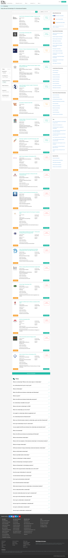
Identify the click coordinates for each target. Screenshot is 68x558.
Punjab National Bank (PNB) (59, 22)
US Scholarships (15, 520)
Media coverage (15, 543)
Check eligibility (46, 28)
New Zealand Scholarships (57, 85)
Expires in (46, 18)
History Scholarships (56, 112)
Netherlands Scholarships (57, 87)
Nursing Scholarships (56, 97)
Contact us (3, 547)
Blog (26, 3)
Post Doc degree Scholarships (57, 50)
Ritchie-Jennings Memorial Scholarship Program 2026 (29, 266)
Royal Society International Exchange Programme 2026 (29, 16)
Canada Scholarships (56, 79)
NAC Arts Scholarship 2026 (24, 319)
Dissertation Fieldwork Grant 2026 (25, 102)
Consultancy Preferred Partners (26, 545)
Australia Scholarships (16, 525)
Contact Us (33, 3)
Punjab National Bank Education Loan (29, 529)
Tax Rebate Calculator (43, 525)
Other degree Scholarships (57, 63)
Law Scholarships (5, 526)
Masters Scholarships (5, 531)
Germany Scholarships (56, 74)
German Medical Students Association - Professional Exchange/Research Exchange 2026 (29, 232)
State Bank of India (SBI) (58, 15)
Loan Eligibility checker (43, 526)
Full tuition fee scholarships (57, 166)
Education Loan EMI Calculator (44, 520)
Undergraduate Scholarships (6, 529)
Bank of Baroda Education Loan (28, 523)
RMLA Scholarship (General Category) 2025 (27, 336)
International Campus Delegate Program (26, 543)
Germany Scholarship (16, 523)
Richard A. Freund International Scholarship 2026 (28, 192)
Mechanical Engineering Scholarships (58, 101)
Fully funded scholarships (57, 162)
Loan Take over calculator (44, 523)
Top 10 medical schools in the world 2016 (59, 137)
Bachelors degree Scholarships (58, 36)
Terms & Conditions (15, 541)
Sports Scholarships (5, 523)
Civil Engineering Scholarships (57, 99)
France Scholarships (56, 83)
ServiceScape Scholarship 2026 (25, 32)
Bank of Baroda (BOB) (58, 19)
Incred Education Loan (27, 528)
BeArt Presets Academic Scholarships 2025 (27, 156)
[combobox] (6, 73)
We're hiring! (4, 541)
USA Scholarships (55, 70)
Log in (60, 1)
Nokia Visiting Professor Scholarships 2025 (27, 354)
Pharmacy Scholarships (56, 105)
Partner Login (25, 541)
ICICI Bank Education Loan (28, 532)
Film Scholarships (55, 103)
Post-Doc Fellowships (5, 534)
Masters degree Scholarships (57, 38)
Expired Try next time (47, 157)
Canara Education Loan (27, 526)
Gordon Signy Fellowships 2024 (25, 284)
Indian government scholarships (58, 160)
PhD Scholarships (5, 532)
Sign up (63, 1)
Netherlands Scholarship (17, 532)
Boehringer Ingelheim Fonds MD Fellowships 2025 (29, 138)
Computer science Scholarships (58, 114)
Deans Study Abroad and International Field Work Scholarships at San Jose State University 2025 (28, 250)
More (39, 3)
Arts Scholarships (5, 520)
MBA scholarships (5, 528)
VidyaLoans (25, 534)
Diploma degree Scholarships (57, 43)
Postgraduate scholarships (6, 537)
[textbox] (6, 77)
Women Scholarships (56, 158)
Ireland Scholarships (56, 81)
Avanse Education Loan (27, 525)
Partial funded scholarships (57, 164)
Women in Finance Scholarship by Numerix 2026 (28, 49)
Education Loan (19, 3)
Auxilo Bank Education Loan (28, 531)
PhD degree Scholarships (57, 48)
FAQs (2, 546)
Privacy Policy (14, 542)
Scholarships (10, 3)
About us (3, 542)
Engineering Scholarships (6, 525)
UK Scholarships (55, 72)
